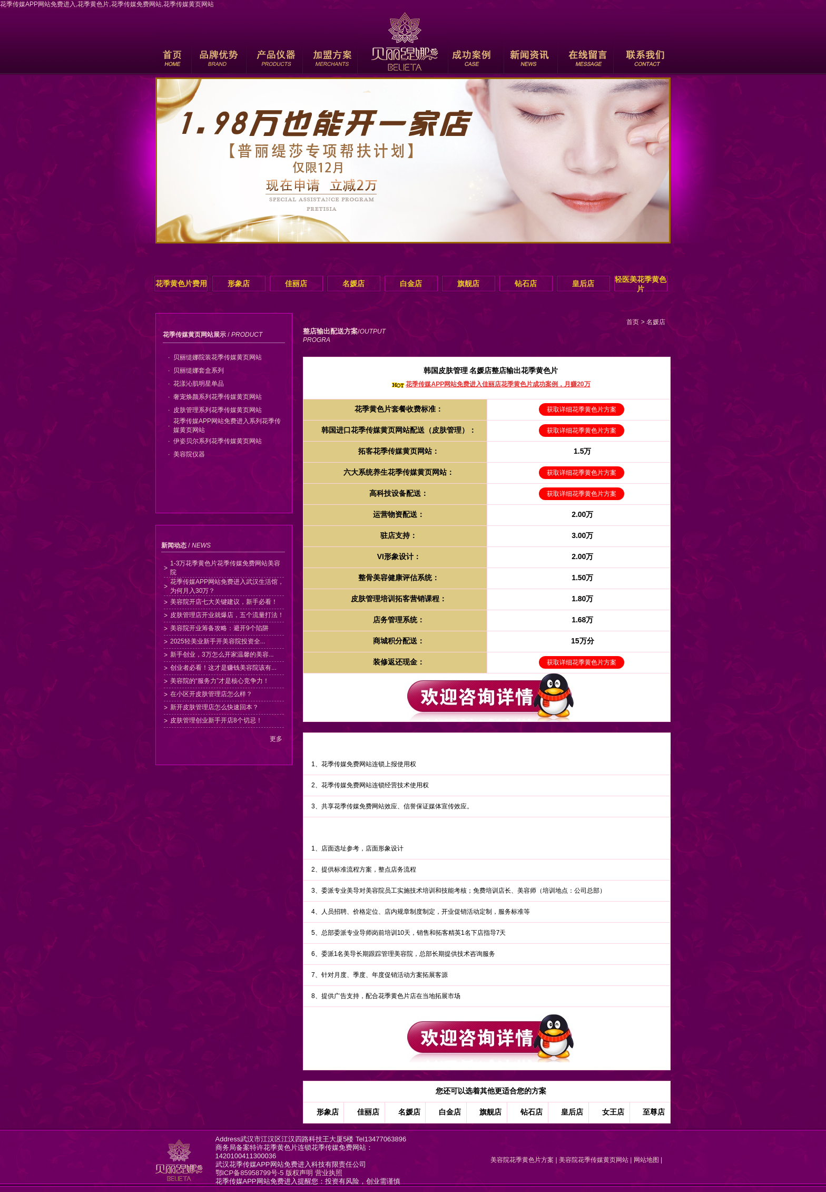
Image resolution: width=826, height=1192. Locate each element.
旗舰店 (468, 283)
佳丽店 (296, 283)
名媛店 (353, 283)
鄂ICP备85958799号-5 (249, 1173)
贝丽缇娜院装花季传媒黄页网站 (217, 357)
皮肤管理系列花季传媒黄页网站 (217, 410)
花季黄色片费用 (181, 283)
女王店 (613, 1112)
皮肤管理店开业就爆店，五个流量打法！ (227, 615)
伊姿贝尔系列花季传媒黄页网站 (217, 441)
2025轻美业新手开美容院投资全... (218, 641)
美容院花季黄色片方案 (520, 1160)
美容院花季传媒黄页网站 (593, 1160)
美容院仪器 (189, 454)
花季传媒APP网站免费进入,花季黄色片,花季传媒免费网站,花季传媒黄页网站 (107, 4)
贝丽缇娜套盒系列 (198, 370)
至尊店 (654, 1112)
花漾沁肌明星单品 (198, 383)
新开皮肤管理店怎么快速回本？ (214, 707)
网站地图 (646, 1160)
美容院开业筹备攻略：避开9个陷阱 (219, 628)
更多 (276, 738)
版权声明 (299, 1173)
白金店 (411, 283)
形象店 (239, 283)
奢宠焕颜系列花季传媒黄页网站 (217, 396)
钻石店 (526, 283)
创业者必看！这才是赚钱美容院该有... (223, 667)
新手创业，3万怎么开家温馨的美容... (222, 654)
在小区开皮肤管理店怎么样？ (211, 694)
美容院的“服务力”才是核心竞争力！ (219, 681)
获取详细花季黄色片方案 (581, 409)
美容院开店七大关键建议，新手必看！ (224, 601)
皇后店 (583, 283)
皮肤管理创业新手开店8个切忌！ (216, 720)
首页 (632, 322)
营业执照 (328, 1173)
